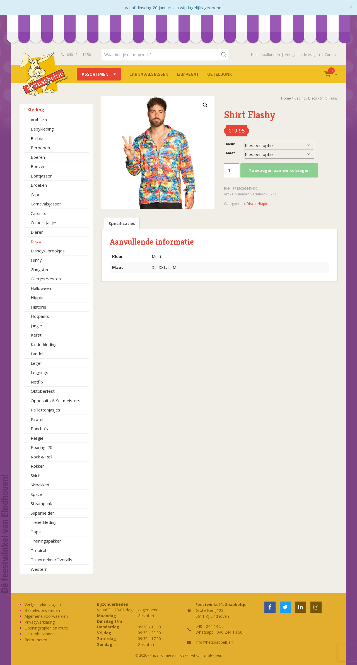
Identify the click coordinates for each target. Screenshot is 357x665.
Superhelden (43, 513)
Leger (36, 363)
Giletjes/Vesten (46, 278)
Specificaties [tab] (121, 223)
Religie (37, 438)
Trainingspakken (46, 541)
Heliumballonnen (265, 54)
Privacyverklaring (40, 622)
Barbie (37, 138)
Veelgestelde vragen (302, 54)
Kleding (35, 110)
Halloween (41, 288)
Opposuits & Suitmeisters (55, 400)
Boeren (38, 157)
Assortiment (96, 74)
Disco (36, 241)
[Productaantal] (231, 170)
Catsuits (38, 213)
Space (36, 494)
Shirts (36, 475)
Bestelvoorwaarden (42, 610)
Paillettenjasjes (45, 410)
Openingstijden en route (46, 628)
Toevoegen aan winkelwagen (279, 170)
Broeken (39, 185)
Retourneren (36, 639)
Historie (38, 307)
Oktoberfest (43, 391)
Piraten (38, 419)
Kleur (230, 144)
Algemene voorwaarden (46, 616)
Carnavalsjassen (148, 74)
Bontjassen (41, 176)
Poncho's (39, 428)
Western (39, 569)
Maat (230, 153)
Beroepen (40, 147)
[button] (205, 105)
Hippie (37, 297)
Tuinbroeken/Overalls (51, 559)
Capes (37, 194)
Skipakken (40, 484)
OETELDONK (219, 74)
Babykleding (42, 129)
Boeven (38, 166)
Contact (331, 54)
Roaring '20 (41, 447)
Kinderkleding (44, 344)
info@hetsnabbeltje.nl (215, 642)
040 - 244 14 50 (76, 54)
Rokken (38, 466)
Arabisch (39, 119)
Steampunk (41, 503)
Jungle (36, 325)
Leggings (39, 372)
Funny (36, 260)
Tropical (38, 550)
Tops (36, 531)
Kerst (36, 335)
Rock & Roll (41, 457)
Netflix (37, 382)
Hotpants (40, 316)
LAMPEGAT (188, 74)
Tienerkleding (44, 522)
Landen (38, 353)
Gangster (40, 269)
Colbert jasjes (44, 222)
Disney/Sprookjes (48, 251)
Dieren (37, 232)
